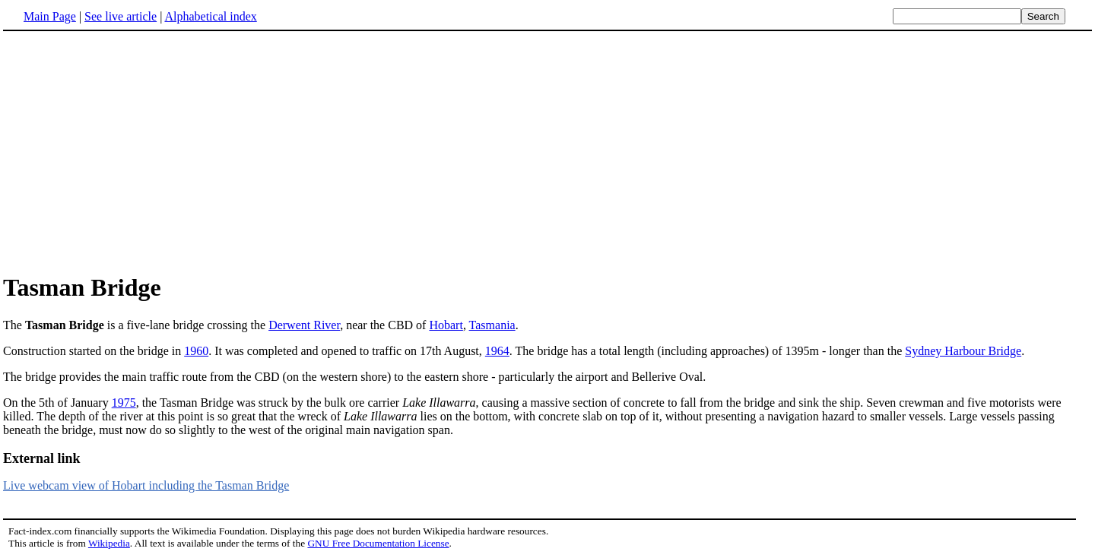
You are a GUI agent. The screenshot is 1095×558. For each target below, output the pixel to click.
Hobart (445, 325)
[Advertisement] (131, 151)
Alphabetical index (210, 16)
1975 (124, 402)
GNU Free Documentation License (378, 543)
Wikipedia (109, 543)
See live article (120, 16)
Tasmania (492, 325)
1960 (196, 350)
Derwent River (304, 325)
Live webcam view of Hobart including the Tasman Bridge (146, 485)
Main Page (50, 16)
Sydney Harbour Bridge (963, 350)
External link (42, 458)
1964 (497, 350)
